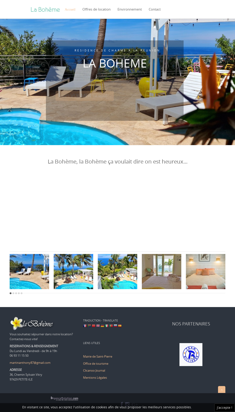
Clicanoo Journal (94, 370)
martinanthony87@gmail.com (30, 363)
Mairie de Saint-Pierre (97, 356)
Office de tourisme (96, 363)
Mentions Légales (95, 377)
